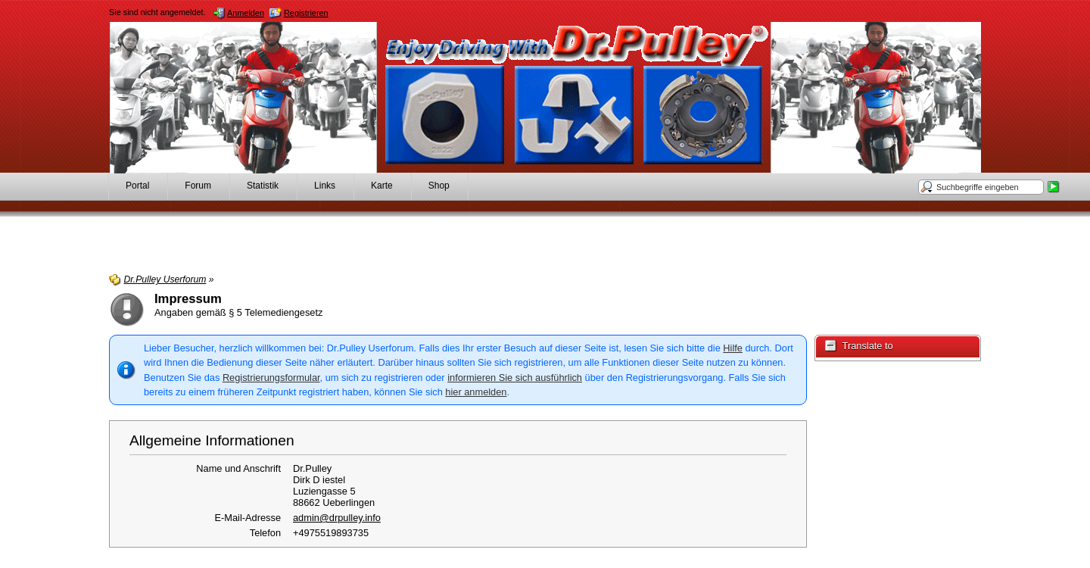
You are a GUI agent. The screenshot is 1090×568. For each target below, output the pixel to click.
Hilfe (733, 348)
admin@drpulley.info (337, 517)
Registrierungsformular (271, 377)
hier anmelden (475, 392)
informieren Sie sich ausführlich (514, 377)
